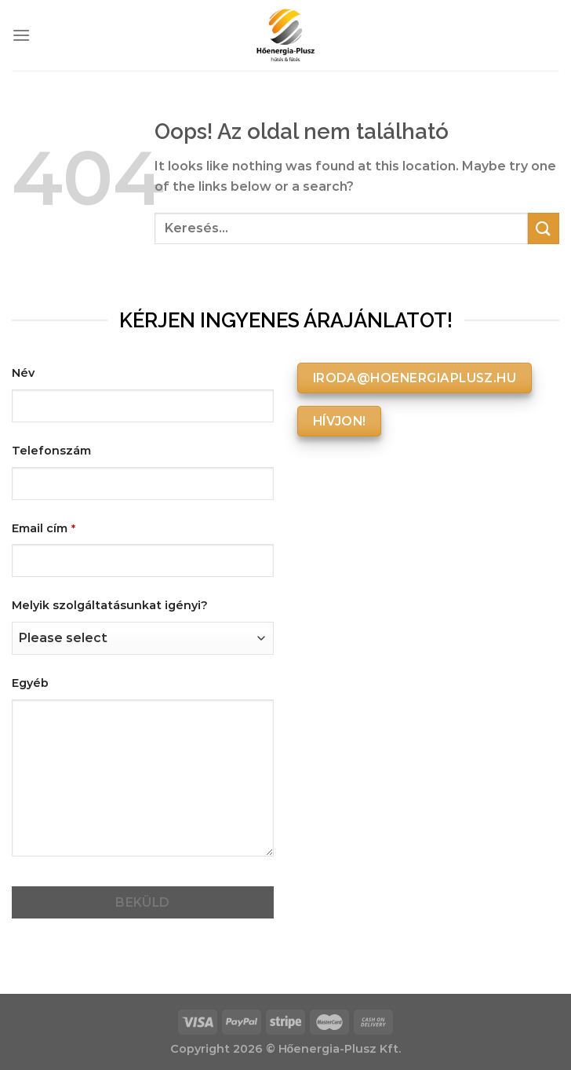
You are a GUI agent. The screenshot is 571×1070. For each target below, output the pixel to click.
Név (23, 373)
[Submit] (543, 228)
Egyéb (30, 683)
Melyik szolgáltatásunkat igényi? (110, 605)
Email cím (43, 528)
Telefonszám (51, 451)
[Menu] (21, 35)
